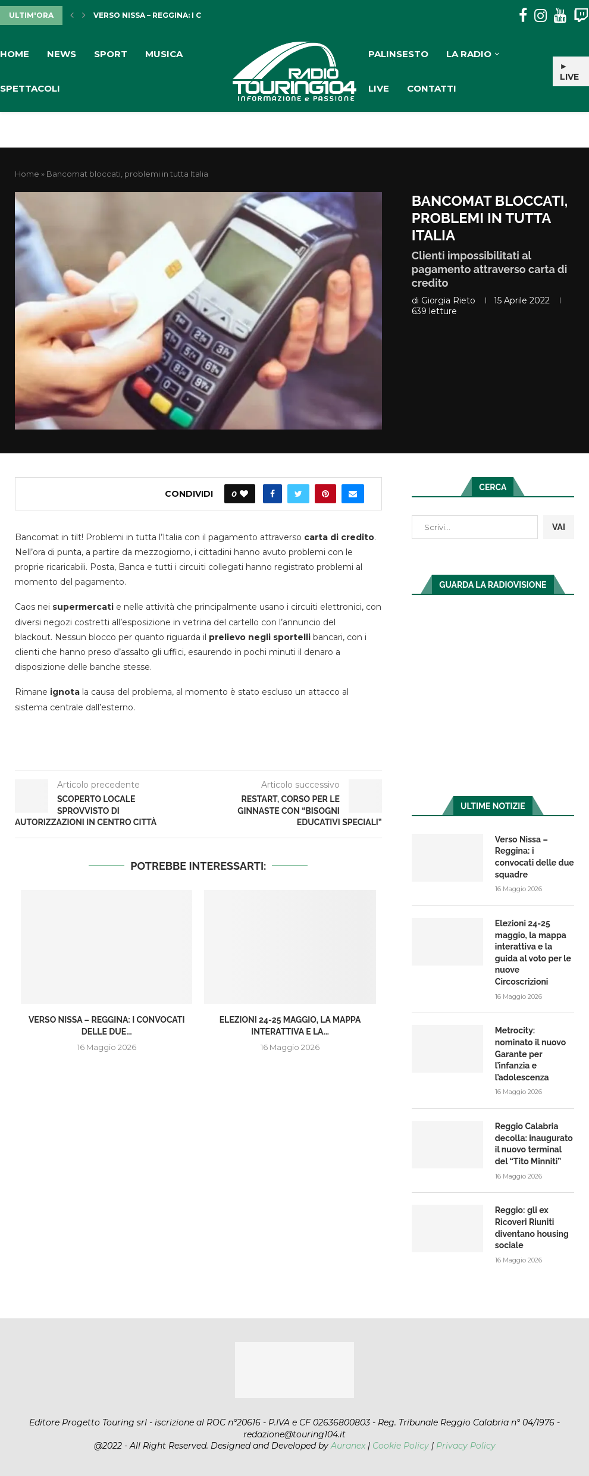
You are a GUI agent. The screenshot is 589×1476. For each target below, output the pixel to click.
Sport (110, 53)
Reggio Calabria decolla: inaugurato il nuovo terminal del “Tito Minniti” (534, 1143)
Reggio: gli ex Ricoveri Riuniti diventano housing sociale (532, 1227)
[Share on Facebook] (272, 493)
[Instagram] (540, 16)
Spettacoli (30, 88)
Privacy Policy (466, 1445)
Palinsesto (398, 53)
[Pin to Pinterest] (325, 493)
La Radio (468, 53)
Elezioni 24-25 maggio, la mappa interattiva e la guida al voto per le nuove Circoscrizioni (533, 952)
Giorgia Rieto (448, 300)
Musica (164, 53)
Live (378, 88)
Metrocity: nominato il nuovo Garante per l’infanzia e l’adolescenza (530, 1054)
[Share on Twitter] (298, 493)
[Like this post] (244, 493)
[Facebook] (523, 16)
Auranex (348, 1445)
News (61, 53)
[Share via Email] (353, 493)
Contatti (431, 88)
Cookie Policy (400, 1445)
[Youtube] (560, 16)
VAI (558, 527)
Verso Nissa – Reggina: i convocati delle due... (193, 15)
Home (14, 53)
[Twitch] (581, 16)
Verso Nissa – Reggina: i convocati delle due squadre (534, 857)
